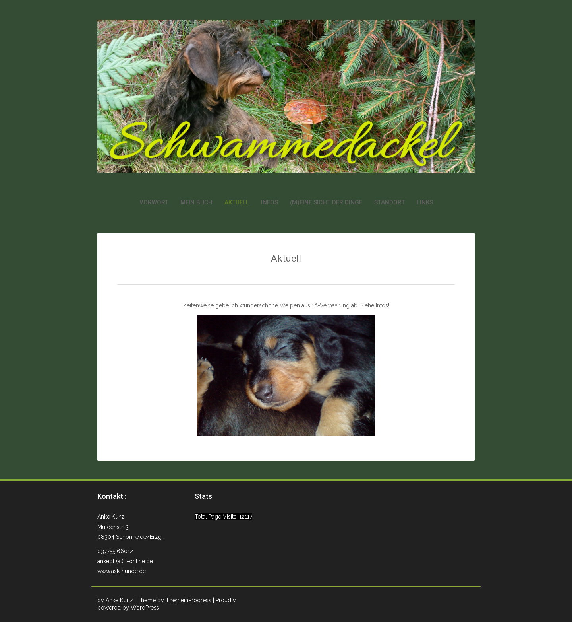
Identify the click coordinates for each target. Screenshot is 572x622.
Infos (269, 202)
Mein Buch (196, 202)
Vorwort (153, 202)
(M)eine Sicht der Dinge (326, 202)
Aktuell (236, 202)
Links (425, 202)
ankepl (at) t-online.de (125, 561)
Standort (389, 202)
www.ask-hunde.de (121, 571)
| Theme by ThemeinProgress (173, 600)
